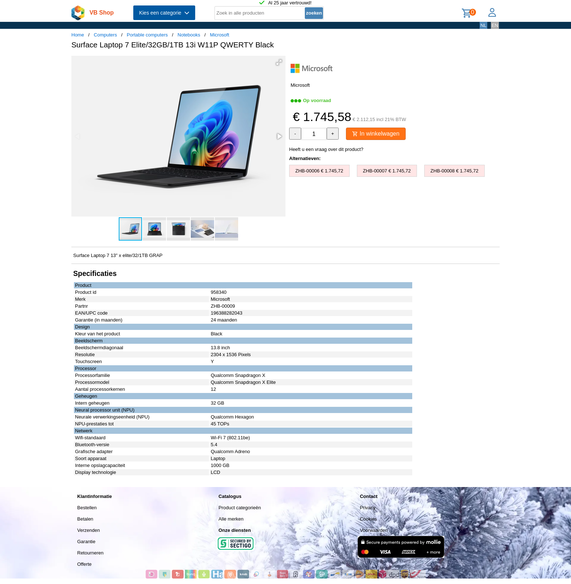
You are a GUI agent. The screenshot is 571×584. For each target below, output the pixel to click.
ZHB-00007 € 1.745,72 (387, 171)
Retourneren (90, 553)
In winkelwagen (375, 134)
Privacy (367, 507)
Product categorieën (239, 507)
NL (483, 25)
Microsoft (219, 35)
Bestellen (87, 507)
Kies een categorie (164, 13)
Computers (105, 35)
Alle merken (231, 519)
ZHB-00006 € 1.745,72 (319, 171)
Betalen (85, 519)
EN (495, 25)
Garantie (86, 541)
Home (77, 35)
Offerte (84, 564)
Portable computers (147, 35)
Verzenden (88, 530)
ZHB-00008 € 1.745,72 (454, 171)
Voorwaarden (374, 530)
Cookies (368, 519)
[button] (279, 62)
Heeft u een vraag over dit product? (326, 149)
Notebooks (189, 35)
